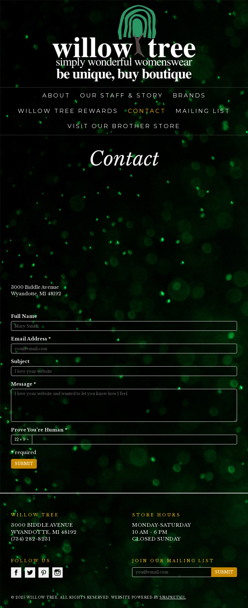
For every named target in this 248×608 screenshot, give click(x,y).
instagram (57, 572)
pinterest (43, 572)
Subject (20, 361)
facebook (16, 572)
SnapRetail (173, 597)
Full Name (24, 316)
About (56, 95)
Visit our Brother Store (124, 126)
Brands (189, 95)
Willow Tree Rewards (68, 111)
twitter (30, 572)
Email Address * (31, 339)
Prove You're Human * (39, 430)
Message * (23, 384)
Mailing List (203, 111)
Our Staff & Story (121, 95)
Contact (147, 111)
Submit (24, 463)
